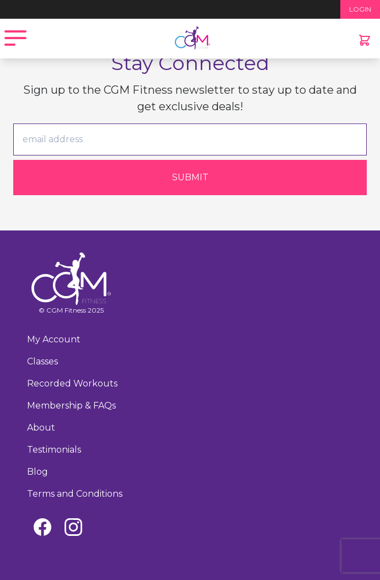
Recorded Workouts (72, 383)
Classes (42, 361)
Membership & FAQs (71, 405)
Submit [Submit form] (190, 177)
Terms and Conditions (74, 493)
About (41, 427)
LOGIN (360, 9)
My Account (54, 339)
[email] (190, 139)
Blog (37, 471)
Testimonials (54, 449)
